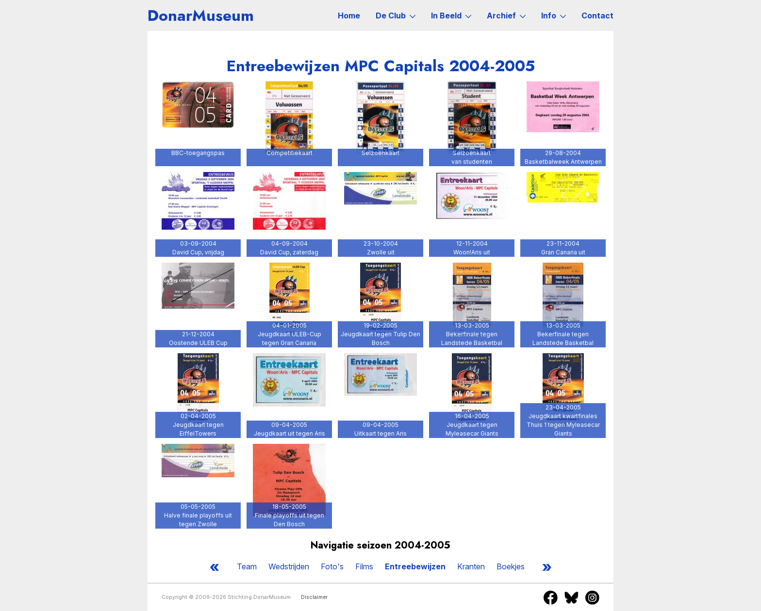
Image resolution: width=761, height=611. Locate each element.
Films (364, 566)
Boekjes (510, 566)
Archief (506, 15)
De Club (395, 15)
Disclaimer (314, 597)
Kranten (471, 566)
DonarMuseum (201, 15)
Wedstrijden (288, 566)
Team (247, 566)
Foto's (332, 566)
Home (349, 15)
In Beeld (451, 15)
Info (553, 15)
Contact (597, 15)
